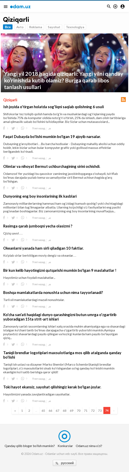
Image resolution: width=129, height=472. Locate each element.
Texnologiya (75, 27)
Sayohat (54, 27)
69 (71, 410)
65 (43, 410)
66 (50, 410)
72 (93, 410)
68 (64, 410)
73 (100, 410)
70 (78, 410)
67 (57, 410)
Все (8, 27)
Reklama (35, 27)
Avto (20, 27)
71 (85, 410)
